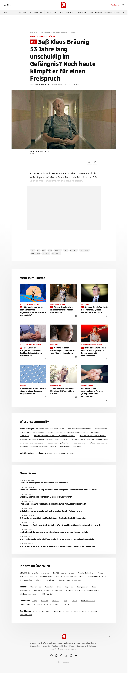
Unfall (35, 611)
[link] (123, 5)
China (59, 587)
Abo (115, 5)
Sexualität (56, 604)
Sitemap (59, 576)
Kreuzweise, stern (79, 443)
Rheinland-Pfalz (35, 253)
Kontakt (53, 649)
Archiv (100, 573)
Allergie (34, 601)
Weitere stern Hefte (95, 576)
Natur (84, 611)
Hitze (76, 611)
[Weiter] (123, 12)
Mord (67, 611)
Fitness (74, 601)
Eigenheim (69, 587)
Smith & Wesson (84, 250)
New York (58, 590)
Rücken (37, 604)
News (6, 12)
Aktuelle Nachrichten (86, 573)
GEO (55, 12)
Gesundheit (108, 12)
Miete (48, 590)
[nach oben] (110, 636)
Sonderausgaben (26, 580)
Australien (49, 587)
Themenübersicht (45, 576)
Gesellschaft (82, 12)
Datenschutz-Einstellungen (86, 646)
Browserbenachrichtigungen (67, 649)
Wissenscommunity (27, 576)
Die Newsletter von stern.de (39, 573)
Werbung (72, 646)
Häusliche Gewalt (26, 615)
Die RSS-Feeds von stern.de (63, 573)
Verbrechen (45, 611)
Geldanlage (24, 590)
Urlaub (79, 590)
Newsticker (28, 473)
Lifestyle (117, 12)
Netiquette (46, 646)
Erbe (94, 587)
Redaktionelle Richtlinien (66, 643)
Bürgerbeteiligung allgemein (70, 446)
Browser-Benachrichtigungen (70, 580)
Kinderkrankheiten (88, 601)
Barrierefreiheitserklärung (47, 643)
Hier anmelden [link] (71, 224)
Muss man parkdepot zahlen (57, 443)
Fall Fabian (22, 12)
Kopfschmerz (25, 604)
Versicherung (92, 590)
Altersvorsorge (35, 587)
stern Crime (69, 12)
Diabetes (44, 601)
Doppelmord (57, 250)
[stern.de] (63, 5)
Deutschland (45, 253)
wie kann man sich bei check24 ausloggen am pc (66, 432)
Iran (30, 12)
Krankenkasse (37, 590)
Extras (12, 12)
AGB (78, 643)
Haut (65, 601)
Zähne (66, 604)
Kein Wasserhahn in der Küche (79, 429)
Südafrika (69, 590)
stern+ (49, 12)
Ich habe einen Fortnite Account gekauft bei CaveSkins (54, 436)
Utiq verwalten (35, 646)
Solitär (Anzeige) (47, 594)
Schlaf (46, 604)
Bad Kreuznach (56, 253)
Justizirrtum (73, 250)
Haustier (93, 611)
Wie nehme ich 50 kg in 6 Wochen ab (50, 429)
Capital (61, 12)
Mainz (44, 250)
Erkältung (55, 601)
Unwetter (57, 611)
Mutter (66, 250)
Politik (91, 12)
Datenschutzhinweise (89, 643)
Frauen (33, 250)
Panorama (98, 12)
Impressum (32, 643)
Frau (38, 250)
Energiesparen (82, 587)
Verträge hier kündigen (59, 646)
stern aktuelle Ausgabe (75, 576)
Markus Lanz (38, 12)
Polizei (50, 250)
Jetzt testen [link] (64, 218)
